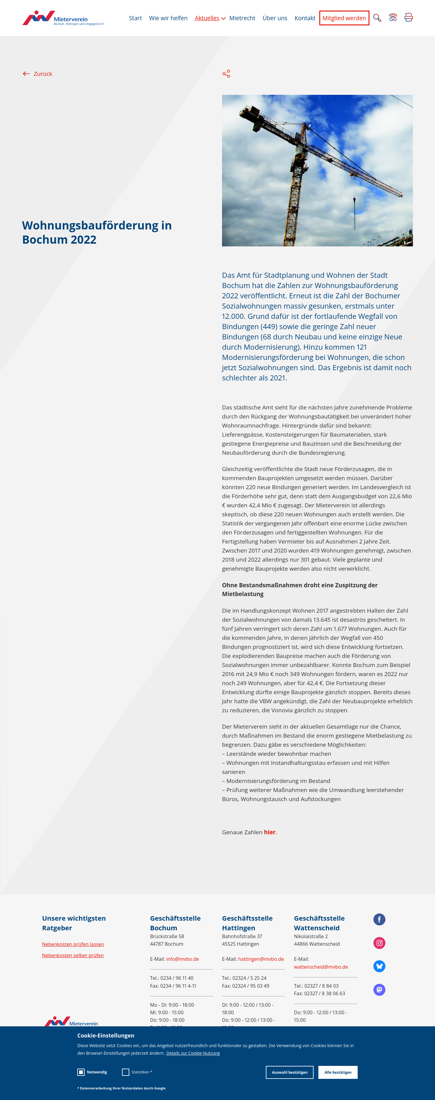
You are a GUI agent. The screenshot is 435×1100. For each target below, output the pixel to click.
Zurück (37, 73)
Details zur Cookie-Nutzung (193, 1053)
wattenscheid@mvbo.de (321, 967)
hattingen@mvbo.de (261, 959)
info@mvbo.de (182, 959)
